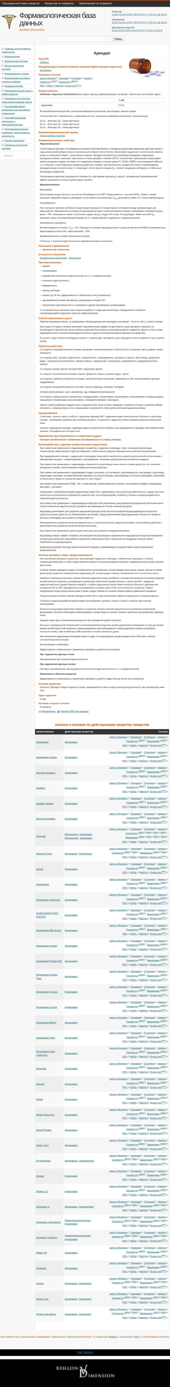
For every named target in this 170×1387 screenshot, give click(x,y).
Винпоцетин (71, 834)
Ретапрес (41, 1268)
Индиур (40, 1084)
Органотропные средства (52, 136)
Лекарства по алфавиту (59, 3)
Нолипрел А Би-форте (48, 1222)
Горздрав (64, 78)
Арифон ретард (44, 803)
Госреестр (46, 82)
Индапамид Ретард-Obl (49, 961)
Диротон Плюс (44, 853)
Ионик (39, 1099)
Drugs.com (73, 86)
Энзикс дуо (42, 1299)
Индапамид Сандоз (47, 992)
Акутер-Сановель (45, 772)
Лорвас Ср (42, 1191)
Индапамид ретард (46, 946)
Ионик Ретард (43, 1130)
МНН (55, 81)
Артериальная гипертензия (53, 258)
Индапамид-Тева (45, 1038)
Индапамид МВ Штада (48, 930)
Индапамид (45, 70)
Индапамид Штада (46, 1007)
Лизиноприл (85, 853)
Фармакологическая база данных (57, 19)
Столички (77, 78)
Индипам (41, 1068)
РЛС (43, 86)
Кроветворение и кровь (17, 73)
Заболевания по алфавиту (95, 3)
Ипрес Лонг (42, 1145)
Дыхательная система (16, 61)
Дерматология (12, 56)
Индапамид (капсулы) (48, 900)
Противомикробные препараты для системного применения (16, 110)
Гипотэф (40, 836)
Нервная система (14, 86)
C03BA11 (44, 62)
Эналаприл (86, 838)
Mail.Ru (60, 86)
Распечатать (47, 711)
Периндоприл (86, 1160)
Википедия (65, 82)
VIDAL (51, 86)
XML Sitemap (85, 1352)
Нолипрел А (42, 1206)
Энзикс (40, 1283)
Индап (39, 869)
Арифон (40, 788)
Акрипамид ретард (46, 757)
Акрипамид (42, 742)
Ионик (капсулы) (45, 1114)
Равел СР (41, 1252)
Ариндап (8, 155)
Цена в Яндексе (49, 78)
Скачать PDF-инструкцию (72, 711)
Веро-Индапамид (45, 818)
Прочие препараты (14, 140)
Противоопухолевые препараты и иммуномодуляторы (14, 121)
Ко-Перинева (43, 1160)
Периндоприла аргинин (78, 1220)
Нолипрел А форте (46, 1237)
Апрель (88, 78)
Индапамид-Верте (46, 1022)
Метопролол (71, 838)
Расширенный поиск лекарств (20, 3)
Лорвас (40, 1176)
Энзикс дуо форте (46, 1314)
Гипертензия (74, 258)
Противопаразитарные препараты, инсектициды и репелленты (16, 132)
